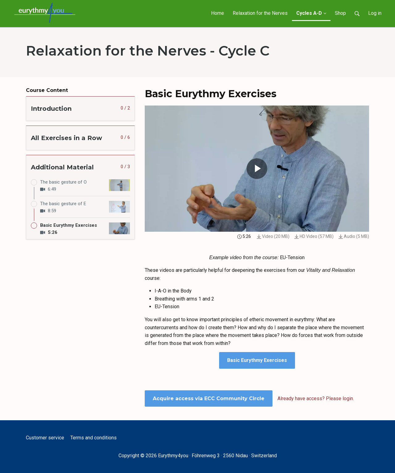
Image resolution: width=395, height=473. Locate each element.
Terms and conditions (93, 438)
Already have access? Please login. (315, 398)
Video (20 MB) (273, 236)
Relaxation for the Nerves (260, 13)
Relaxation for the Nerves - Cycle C (147, 50)
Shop (340, 13)
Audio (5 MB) (354, 236)
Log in (374, 13)
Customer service (45, 438)
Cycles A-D (311, 13)
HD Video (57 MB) (314, 236)
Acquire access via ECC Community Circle (208, 398)
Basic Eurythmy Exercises (257, 360)
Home (217, 13)
